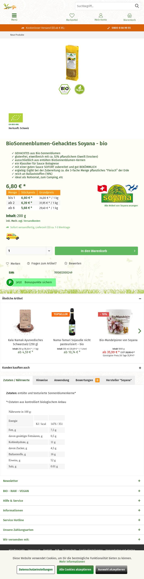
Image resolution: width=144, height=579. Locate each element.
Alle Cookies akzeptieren (75, 569)
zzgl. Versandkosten (29, 221)
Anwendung (61, 380)
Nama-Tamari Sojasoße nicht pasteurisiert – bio (72, 342)
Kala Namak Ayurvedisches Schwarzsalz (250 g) (25, 342)
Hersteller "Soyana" (119, 380)
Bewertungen (88, 380)
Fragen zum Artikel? (41, 263)
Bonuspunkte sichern (38, 282)
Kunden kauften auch (16, 367)
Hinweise (42, 380)
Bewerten (72, 263)
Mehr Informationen (72, 561)
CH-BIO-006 (14, 124)
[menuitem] (129, 17)
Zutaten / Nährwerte (16, 380)
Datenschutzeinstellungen (36, 569)
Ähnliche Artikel (12, 298)
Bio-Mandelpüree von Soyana (118, 340)
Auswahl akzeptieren (111, 569)
